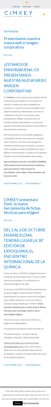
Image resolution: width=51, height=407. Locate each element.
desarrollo (35, 183)
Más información (31, 403)
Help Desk (16, 6)
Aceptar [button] (18, 403)
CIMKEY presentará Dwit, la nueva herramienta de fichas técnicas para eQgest (22, 206)
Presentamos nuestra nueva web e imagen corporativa (22, 42)
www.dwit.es (21, 323)
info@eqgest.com (15, 346)
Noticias (37, 6)
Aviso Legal (27, 6)
